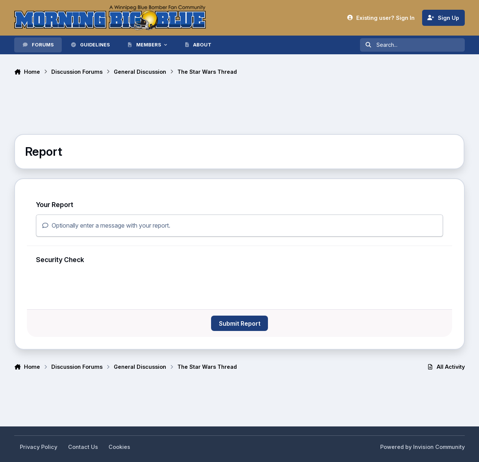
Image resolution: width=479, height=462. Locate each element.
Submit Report (239, 323)
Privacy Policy (38, 447)
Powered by (422, 447)
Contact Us (83, 447)
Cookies (119, 447)
